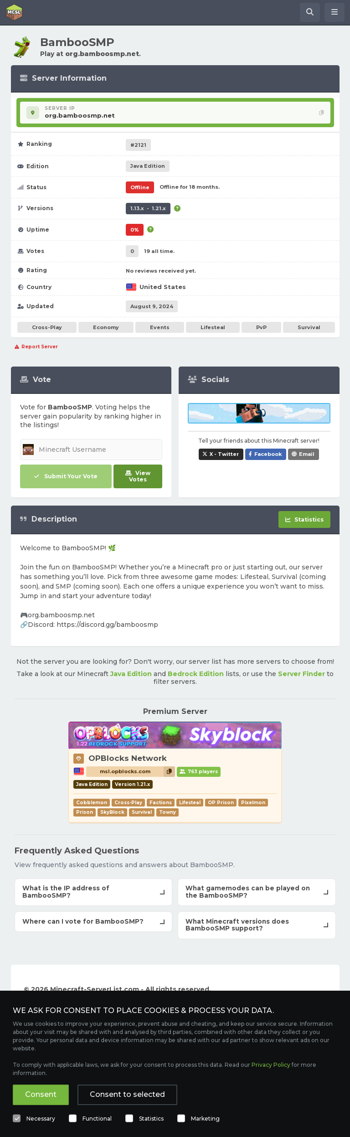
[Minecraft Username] (91, 449)
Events (160, 327)
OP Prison (221, 803)
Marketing (205, 1118)
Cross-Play (47, 327)
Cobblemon (91, 803)
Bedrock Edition (196, 674)
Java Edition (131, 674)
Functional (97, 1118)
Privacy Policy (271, 1064)
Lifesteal (213, 327)
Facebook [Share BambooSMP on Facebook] (268, 454)
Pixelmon (253, 803)
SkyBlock (112, 812)
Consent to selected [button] (127, 1094)
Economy (106, 327)
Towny (167, 812)
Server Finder (301, 674)
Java (147, 166)
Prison (84, 812)
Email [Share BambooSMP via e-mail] (306, 454)
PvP (261, 327)
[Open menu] (334, 12)
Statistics (151, 1118)
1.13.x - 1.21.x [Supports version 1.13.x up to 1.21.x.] (148, 208)
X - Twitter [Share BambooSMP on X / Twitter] (224, 454)
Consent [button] (41, 1094)
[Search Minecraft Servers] (310, 12)
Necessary (40, 1118)
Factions (160, 803)
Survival (309, 327)
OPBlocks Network (127, 758)
